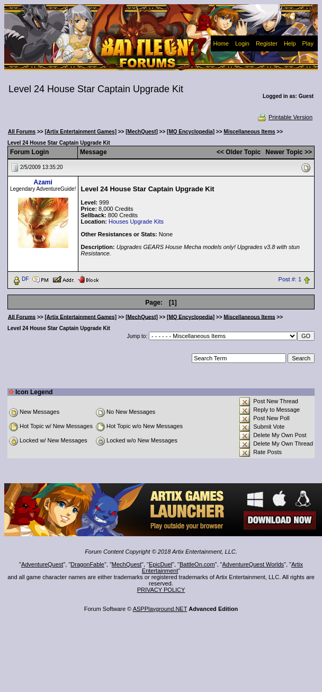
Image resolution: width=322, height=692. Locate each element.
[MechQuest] (142, 132)
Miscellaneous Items (249, 132)
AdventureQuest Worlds (253, 564)
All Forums (21, 132)
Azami (43, 182)
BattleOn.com (197, 564)
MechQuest (126, 564)
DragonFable (87, 564)
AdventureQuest (42, 564)
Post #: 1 (290, 279)
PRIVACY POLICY (161, 590)
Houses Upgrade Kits (136, 221)
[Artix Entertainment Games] (80, 132)
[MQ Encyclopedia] (190, 132)
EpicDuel (160, 564)
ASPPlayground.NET (160, 609)
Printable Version (284, 117)
